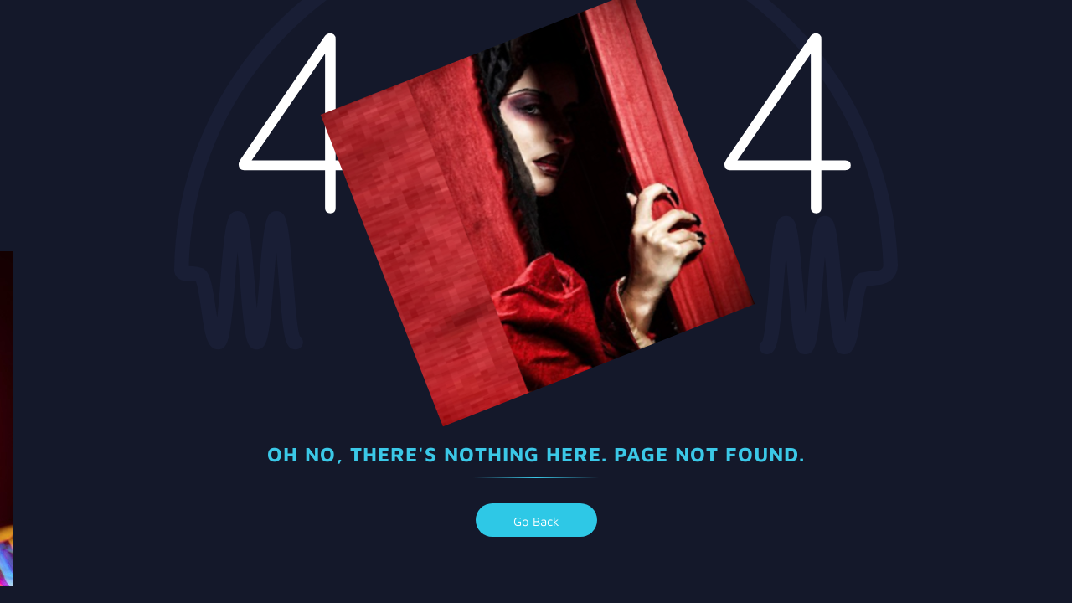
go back (536, 521)
